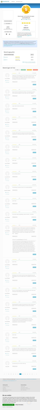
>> (36, 374)
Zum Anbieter (8, 23)
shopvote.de (6, 57)
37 (20, 374)
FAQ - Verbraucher (5, 391)
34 (13, 374)
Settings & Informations (19, 404)
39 (25, 374)
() (34, 81)
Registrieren (4, 388)
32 (8, 374)
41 (29, 374)
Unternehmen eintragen (24, 387)
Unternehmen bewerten (8, 21)
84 (23, 69)
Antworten (34, 84)
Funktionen (13, 1)
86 (17, 69)
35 (15, 374)
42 (32, 374)
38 (22, 374)
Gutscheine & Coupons (6, 386)
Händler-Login (23, 386)
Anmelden (4, 387)
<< (4, 374)
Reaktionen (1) (15, 236)
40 (27, 374)
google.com (5, 59)
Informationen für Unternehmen (25, 388)
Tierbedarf (23, 19)
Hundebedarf (28, 19)
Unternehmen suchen (19, 1)
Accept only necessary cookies (8, 404)
